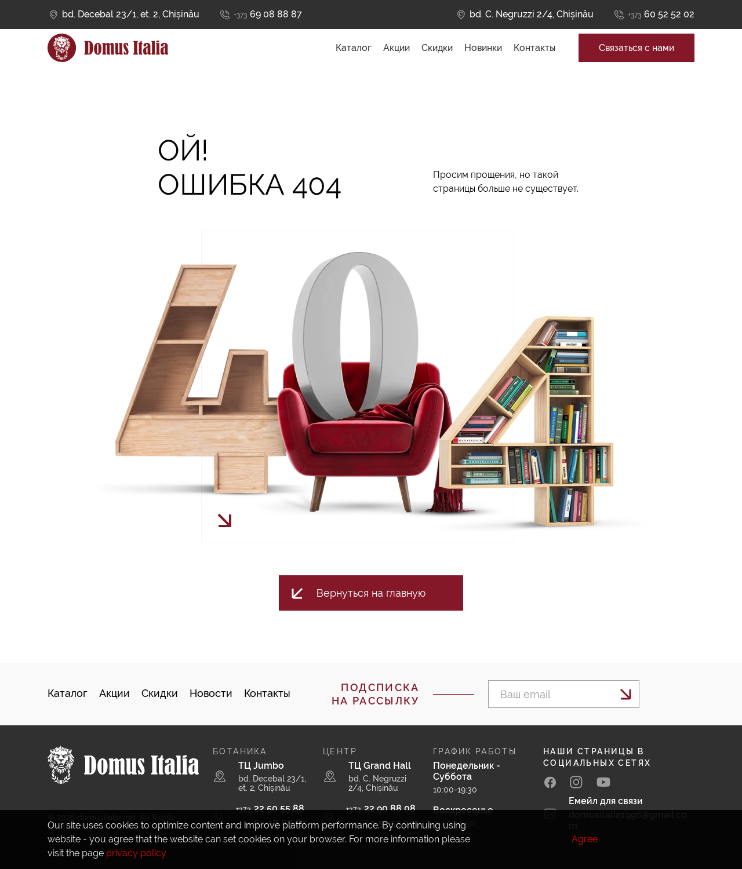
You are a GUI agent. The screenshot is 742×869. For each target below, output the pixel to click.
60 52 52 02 (661, 15)
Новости (211, 693)
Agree (585, 839)
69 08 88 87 (268, 15)
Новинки (483, 58)
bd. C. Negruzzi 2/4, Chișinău (532, 14)
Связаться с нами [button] (636, 58)
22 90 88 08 (381, 808)
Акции (396, 58)
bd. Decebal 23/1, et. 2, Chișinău (130, 14)
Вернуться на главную (371, 593)
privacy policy (136, 853)
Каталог (354, 58)
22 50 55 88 (270, 808)
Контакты (534, 58)
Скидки (437, 58)
